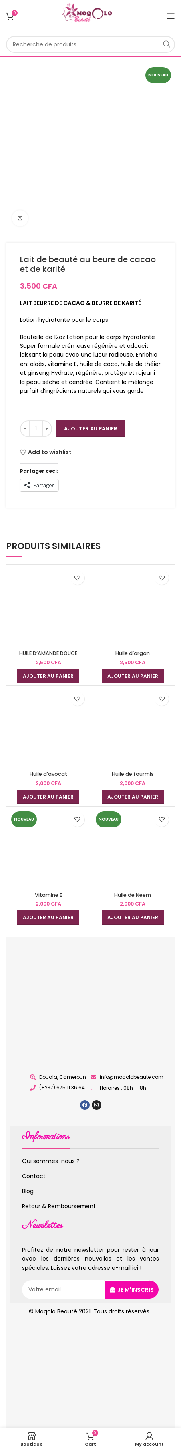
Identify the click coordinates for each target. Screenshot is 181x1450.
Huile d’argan (132, 653)
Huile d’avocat (48, 774)
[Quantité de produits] (36, 428)
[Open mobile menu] (171, 16)
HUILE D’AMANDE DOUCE (48, 653)
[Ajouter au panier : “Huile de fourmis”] (133, 797)
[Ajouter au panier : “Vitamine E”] (48, 917)
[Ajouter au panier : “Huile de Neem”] (133, 917)
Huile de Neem (132, 895)
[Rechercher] (90, 44)
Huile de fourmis (133, 774)
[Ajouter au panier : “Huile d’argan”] (133, 676)
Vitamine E (48, 895)
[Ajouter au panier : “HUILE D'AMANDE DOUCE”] (48, 676)
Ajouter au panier (90, 428)
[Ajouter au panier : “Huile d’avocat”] (48, 797)
